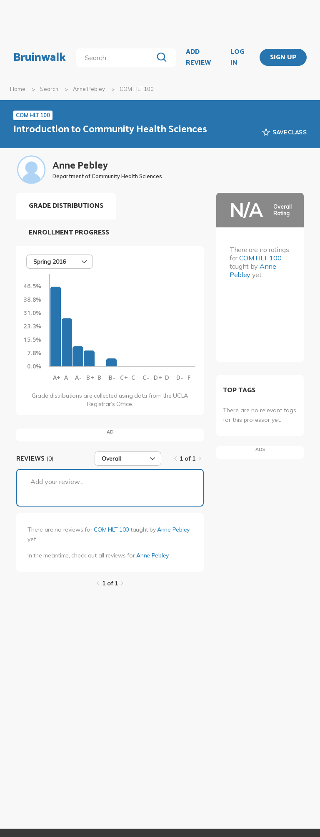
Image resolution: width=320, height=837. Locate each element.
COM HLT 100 (111, 529)
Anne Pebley (89, 89)
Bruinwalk (39, 57)
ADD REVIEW (198, 57)
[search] (116, 57)
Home (17, 89)
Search (49, 89)
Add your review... (56, 481)
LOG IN (237, 57)
